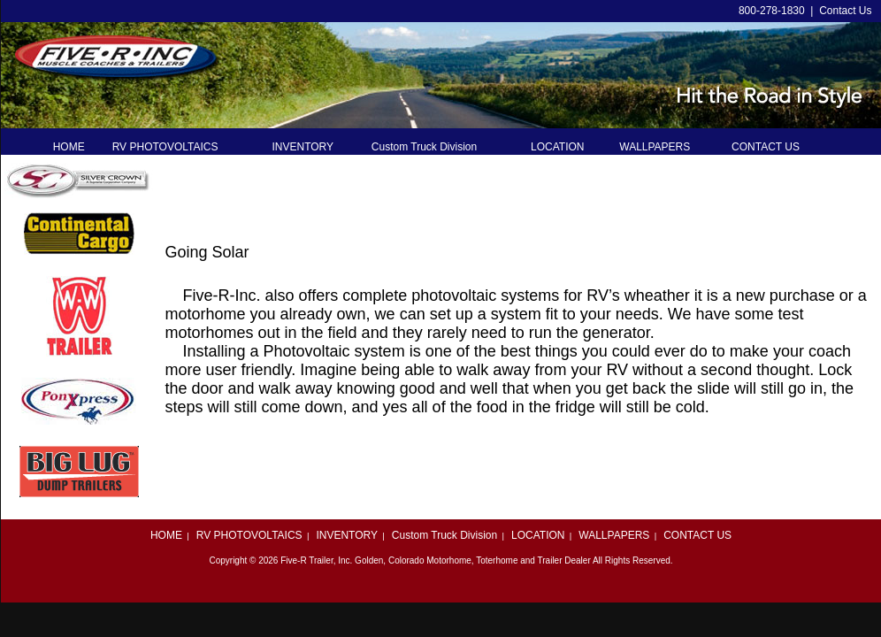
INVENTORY (347, 535)
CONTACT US (697, 535)
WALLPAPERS (613, 535)
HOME (166, 535)
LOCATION (537, 535)
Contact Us (845, 10)
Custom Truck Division (444, 535)
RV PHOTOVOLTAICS (249, 535)
